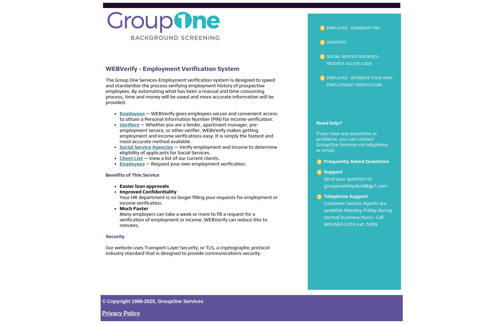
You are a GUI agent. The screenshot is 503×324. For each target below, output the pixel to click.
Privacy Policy (121, 313)
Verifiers (337, 42)
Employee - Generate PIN (353, 27)
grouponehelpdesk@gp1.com (355, 186)
